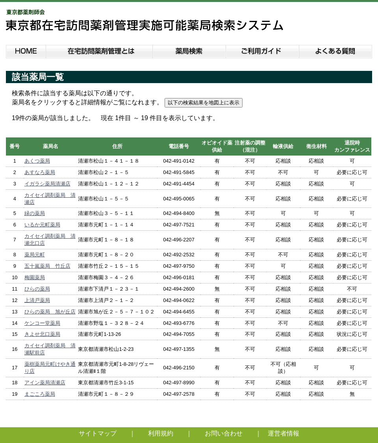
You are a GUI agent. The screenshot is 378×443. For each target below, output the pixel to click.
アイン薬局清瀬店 (44, 383)
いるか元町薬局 (42, 225)
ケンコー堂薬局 (42, 323)
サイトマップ (98, 433)
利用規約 (160, 433)
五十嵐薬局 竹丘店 (47, 266)
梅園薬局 (34, 277)
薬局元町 (34, 255)
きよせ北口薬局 (42, 334)
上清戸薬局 (37, 300)
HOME (26, 50)
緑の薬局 (34, 213)
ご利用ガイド (262, 50)
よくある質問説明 (336, 50)
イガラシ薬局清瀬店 (47, 184)
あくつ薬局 (37, 161)
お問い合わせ (224, 433)
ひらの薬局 (37, 289)
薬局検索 (189, 50)
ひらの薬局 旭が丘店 (50, 312)
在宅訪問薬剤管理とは (99, 50)
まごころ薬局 (39, 394)
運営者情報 (283, 433)
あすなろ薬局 (39, 172)
